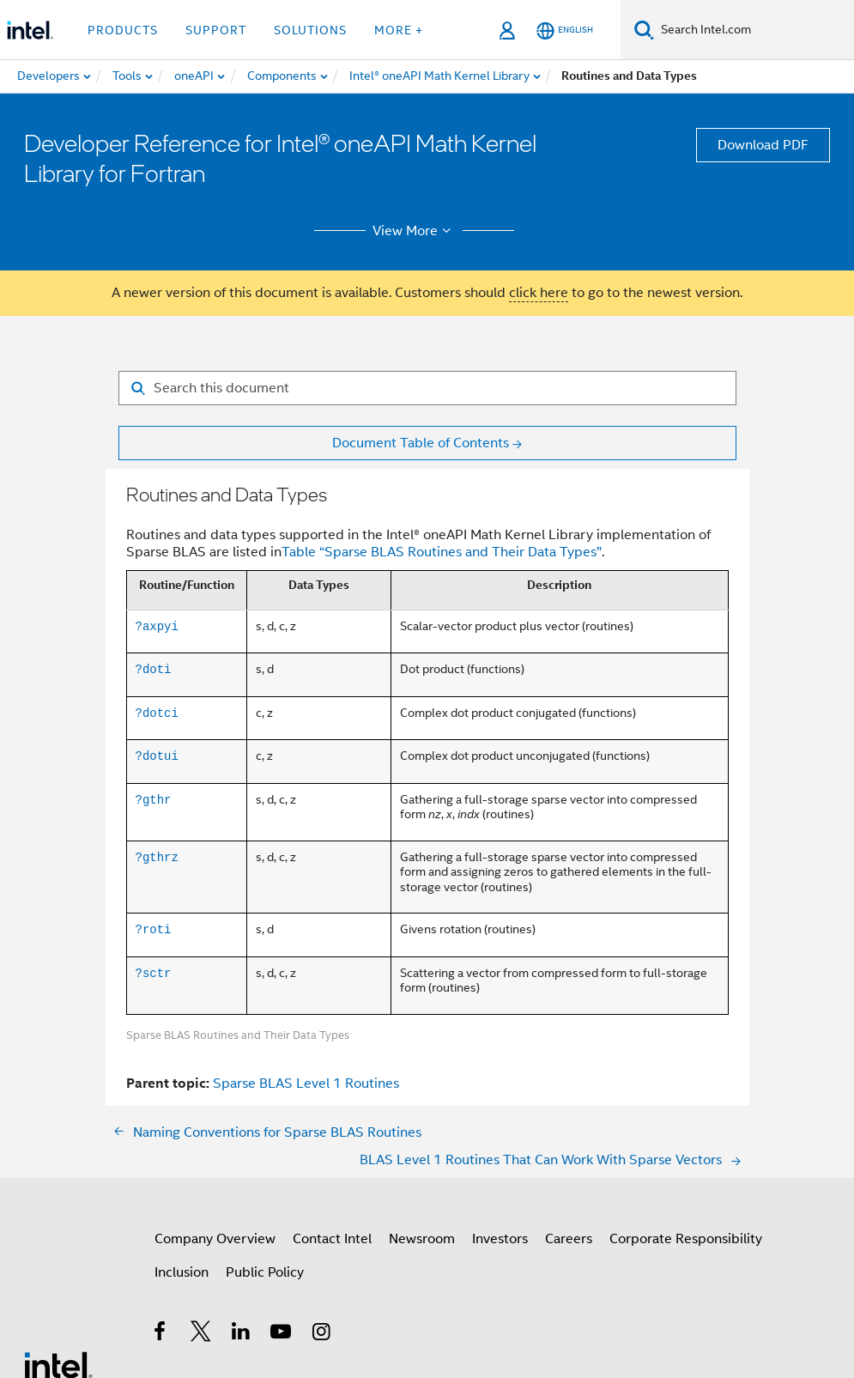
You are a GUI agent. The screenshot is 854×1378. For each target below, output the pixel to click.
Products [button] (123, 30)
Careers (568, 1238)
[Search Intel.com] (754, 30)
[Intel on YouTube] (282, 1334)
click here (538, 292)
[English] (564, 30)
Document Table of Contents (420, 443)
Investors (500, 1238)
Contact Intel (332, 1238)
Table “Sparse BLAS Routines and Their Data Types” (442, 552)
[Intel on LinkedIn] (241, 1334)
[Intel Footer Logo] (58, 1364)
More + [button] (398, 30)
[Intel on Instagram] (322, 1334)
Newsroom (422, 1238)
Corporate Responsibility (685, 1238)
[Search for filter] (427, 388)
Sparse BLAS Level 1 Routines (306, 1083)
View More (414, 231)
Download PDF (763, 145)
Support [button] (215, 30)
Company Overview (215, 1238)
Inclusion (181, 1272)
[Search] (644, 29)
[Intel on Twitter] (201, 1334)
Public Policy (265, 1272)
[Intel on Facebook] (161, 1334)
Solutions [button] (310, 30)
